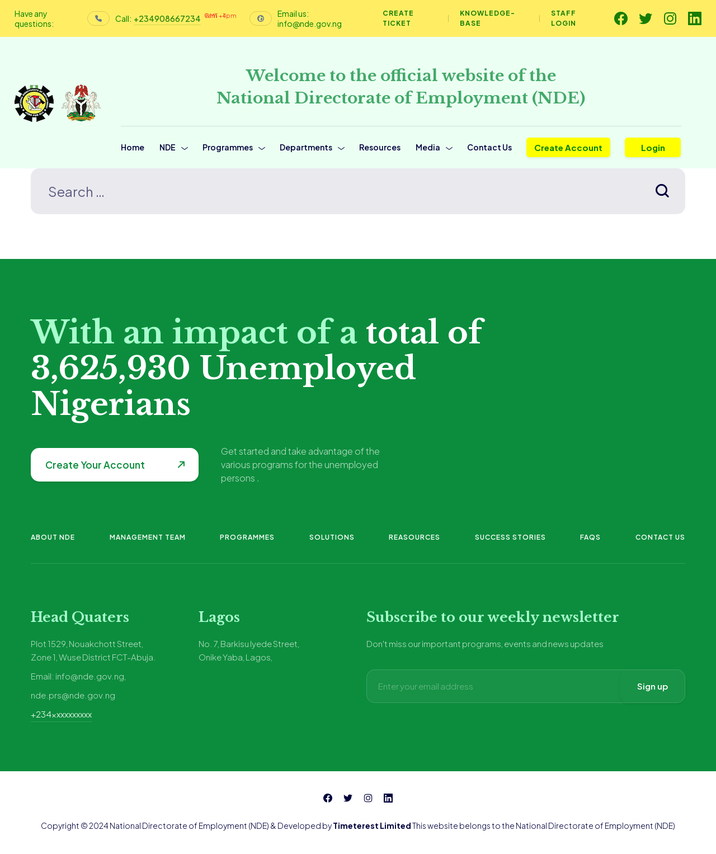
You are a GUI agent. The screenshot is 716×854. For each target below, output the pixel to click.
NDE (167, 147)
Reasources (414, 537)
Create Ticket (398, 18)
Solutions (332, 537)
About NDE (53, 537)
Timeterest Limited (372, 825)
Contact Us (489, 147)
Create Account (568, 147)
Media (428, 147)
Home (132, 147)
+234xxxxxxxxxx (61, 714)
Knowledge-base (487, 18)
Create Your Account (95, 465)
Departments (306, 147)
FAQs (590, 537)
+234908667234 (167, 18)
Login (653, 147)
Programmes (227, 147)
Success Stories (510, 537)
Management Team (148, 537)
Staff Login (563, 18)
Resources (380, 147)
